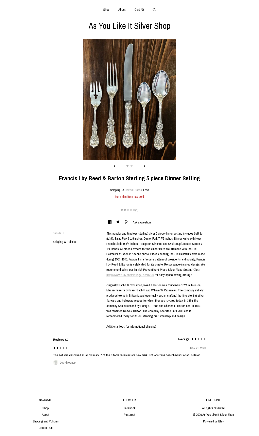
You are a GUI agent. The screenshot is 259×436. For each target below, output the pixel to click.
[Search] (154, 10)
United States (133, 190)
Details (59, 233)
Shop (106, 9)
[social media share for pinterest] (127, 222)
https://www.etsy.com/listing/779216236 (130, 275)
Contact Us (46, 427)
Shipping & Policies (64, 241)
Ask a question (142, 222)
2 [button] (132, 166)
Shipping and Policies (46, 421)
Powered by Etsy (213, 421)
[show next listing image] (145, 166)
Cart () (139, 9)
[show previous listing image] (114, 166)
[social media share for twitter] (118, 222)
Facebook (129, 408)
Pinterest (129, 414)
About (122, 9)
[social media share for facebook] (110, 222)
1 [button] (127, 166)
